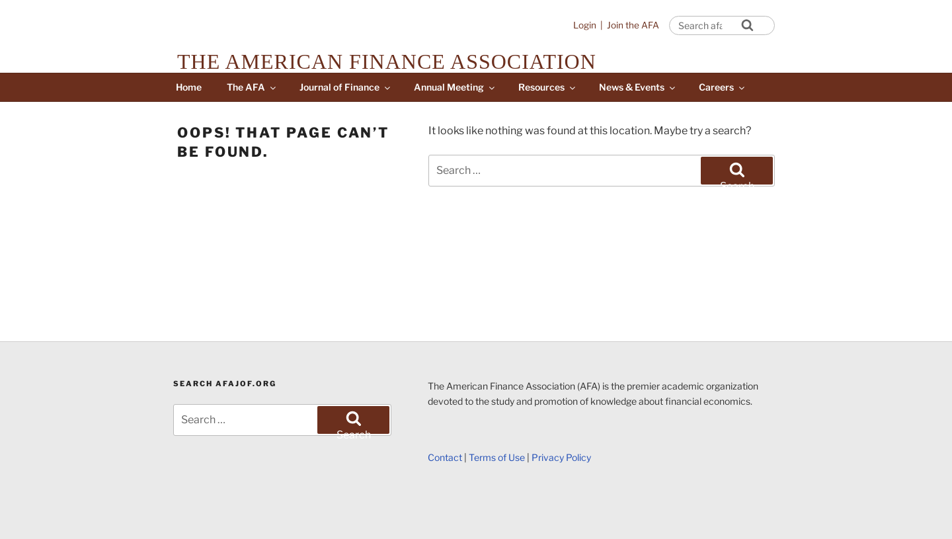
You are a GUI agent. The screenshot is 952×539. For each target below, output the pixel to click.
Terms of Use (497, 457)
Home (189, 87)
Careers (722, 87)
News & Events (638, 87)
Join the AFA (633, 25)
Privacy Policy (561, 457)
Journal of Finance (345, 87)
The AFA (252, 87)
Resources (547, 87)
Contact (445, 457)
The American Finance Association (386, 61)
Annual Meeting (455, 87)
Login (584, 25)
